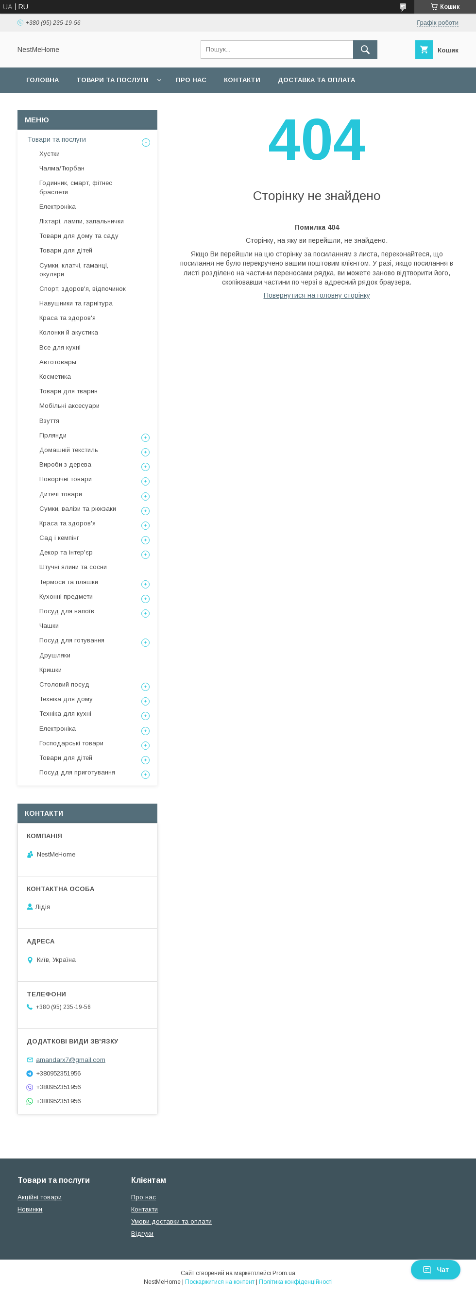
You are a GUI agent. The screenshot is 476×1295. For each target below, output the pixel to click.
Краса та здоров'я (67, 317)
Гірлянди (53, 435)
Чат (436, 1269)
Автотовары (57, 362)
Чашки (49, 625)
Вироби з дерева (65, 464)
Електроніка (57, 206)
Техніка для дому (66, 699)
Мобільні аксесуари (69, 405)
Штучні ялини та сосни (73, 567)
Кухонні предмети (66, 596)
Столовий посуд (64, 684)
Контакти (242, 80)
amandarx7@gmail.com (70, 1059)
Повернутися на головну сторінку (317, 295)
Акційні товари (39, 1197)
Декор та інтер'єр (66, 552)
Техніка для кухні (65, 713)
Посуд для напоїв (66, 611)
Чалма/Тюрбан (62, 168)
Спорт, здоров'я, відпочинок (82, 288)
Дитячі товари (60, 494)
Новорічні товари (65, 479)
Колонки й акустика (68, 332)
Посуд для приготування (77, 772)
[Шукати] (365, 49)
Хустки (49, 153)
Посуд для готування (71, 640)
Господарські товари (71, 743)
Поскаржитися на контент (220, 1281)
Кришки (50, 669)
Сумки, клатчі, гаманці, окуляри (73, 270)
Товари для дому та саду (79, 235)
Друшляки (54, 655)
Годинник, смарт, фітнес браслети (75, 187)
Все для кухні (60, 347)
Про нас (191, 80)
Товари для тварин (68, 391)
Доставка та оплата (316, 80)
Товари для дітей (65, 250)
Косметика (55, 376)
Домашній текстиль (68, 450)
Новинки (29, 1209)
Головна (42, 80)
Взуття (49, 420)
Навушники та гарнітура (76, 303)
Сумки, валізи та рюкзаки (77, 508)
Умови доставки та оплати (171, 1221)
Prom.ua (283, 1273)
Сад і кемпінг (59, 537)
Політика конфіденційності (296, 1281)
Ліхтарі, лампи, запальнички (81, 221)
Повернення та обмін (67, 105)
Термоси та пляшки (68, 582)
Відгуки (142, 1233)
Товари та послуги (112, 80)
